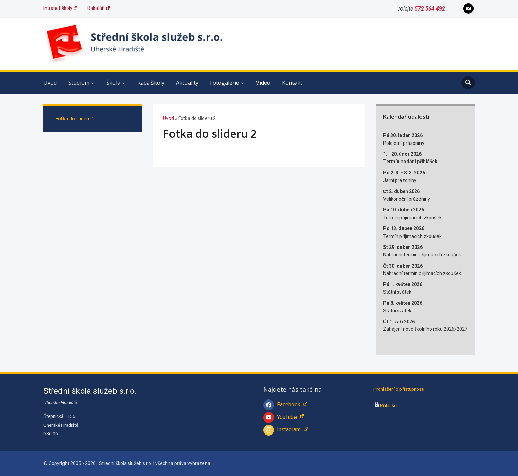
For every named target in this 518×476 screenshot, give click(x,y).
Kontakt (292, 82)
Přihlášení (390, 405)
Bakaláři (98, 8)
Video (263, 82)
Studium (78, 82)
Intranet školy (60, 8)
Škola (113, 82)
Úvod (50, 82)
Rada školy (150, 82)
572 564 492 (430, 8)
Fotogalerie (224, 82)
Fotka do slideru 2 (75, 118)
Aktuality (187, 82)
